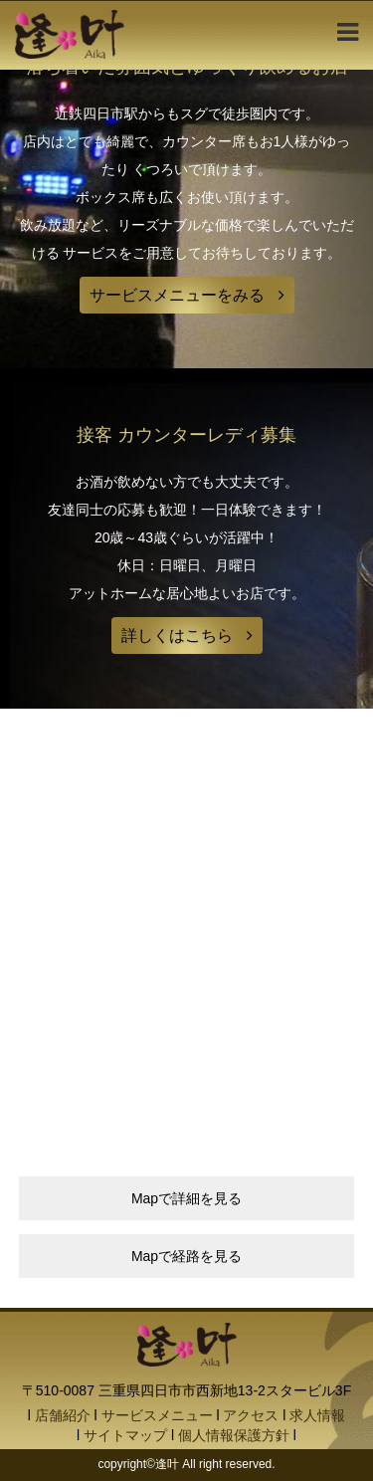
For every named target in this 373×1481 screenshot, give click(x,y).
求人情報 (317, 1415)
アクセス (251, 1415)
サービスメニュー (157, 1415)
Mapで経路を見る (186, 1256)
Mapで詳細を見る (186, 1198)
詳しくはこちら (177, 635)
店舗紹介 (63, 1415)
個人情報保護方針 (233, 1435)
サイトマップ (125, 1435)
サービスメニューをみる (177, 295)
